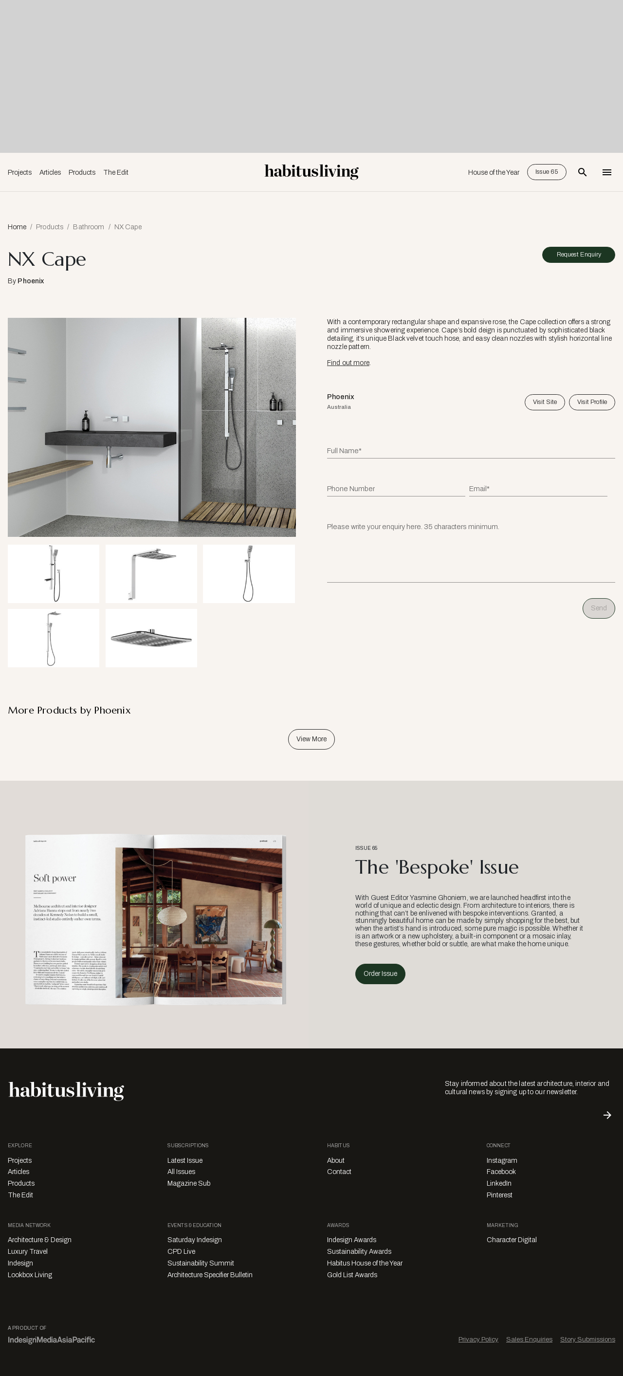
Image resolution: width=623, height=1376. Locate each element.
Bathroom (88, 227)
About (336, 1160)
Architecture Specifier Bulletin (210, 1275)
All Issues (181, 1171)
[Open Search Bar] (582, 172)
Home (17, 227)
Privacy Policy (478, 1339)
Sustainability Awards (359, 1251)
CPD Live (181, 1251)
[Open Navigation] (607, 172)
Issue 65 (546, 171)
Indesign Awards (351, 1240)
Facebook (501, 1171)
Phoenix (31, 281)
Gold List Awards (352, 1275)
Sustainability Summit (200, 1263)
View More (311, 739)
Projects (20, 172)
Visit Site (545, 402)
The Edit (115, 172)
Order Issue (380, 973)
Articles (50, 172)
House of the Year (493, 172)
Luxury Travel (28, 1251)
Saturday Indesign (194, 1240)
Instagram (502, 1160)
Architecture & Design (40, 1240)
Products (82, 172)
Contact (339, 1171)
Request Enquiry (579, 254)
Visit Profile (592, 402)
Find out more (348, 363)
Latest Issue (184, 1160)
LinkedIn (499, 1183)
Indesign (20, 1263)
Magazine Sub (188, 1183)
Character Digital (512, 1240)
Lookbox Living (30, 1275)
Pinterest (500, 1195)
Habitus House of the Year (365, 1263)
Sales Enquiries (529, 1339)
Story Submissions (587, 1339)
